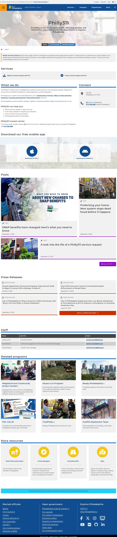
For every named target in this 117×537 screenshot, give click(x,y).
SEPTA (83, 508)
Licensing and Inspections (17, 98)
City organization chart (52, 530)
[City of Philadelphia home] (15, 7)
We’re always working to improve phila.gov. (58, 491)
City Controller (9, 521)
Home (45, 44)
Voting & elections (50, 524)
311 (25, 124)
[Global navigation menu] (3, 7)
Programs (83, 7)
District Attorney (10, 518)
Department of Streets (45, 95)
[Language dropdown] (114, 2)
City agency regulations (52, 515)
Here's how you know (41, 2)
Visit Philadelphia (88, 511)
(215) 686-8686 (8, 126)
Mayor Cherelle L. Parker (33, 7)
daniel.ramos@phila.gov (94, 344)
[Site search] (115, 7)
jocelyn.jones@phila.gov (94, 340)
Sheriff (5, 524)
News (108, 7)
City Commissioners (11, 528)
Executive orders (49, 518)
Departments (96, 7)
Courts (6, 515)
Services (70, 7)
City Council (8, 511)
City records (47, 512)
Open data (47, 527)
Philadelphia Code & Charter (55, 508)
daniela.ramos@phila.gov (95, 348)
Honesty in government (52, 521)
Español (103, 2)
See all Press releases (87, 313)
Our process (54, 44)
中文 (109, 2)
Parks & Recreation (33, 98)
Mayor (5, 508)
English (96, 2)
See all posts (108, 264)
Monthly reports (68, 44)
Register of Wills (10, 531)
